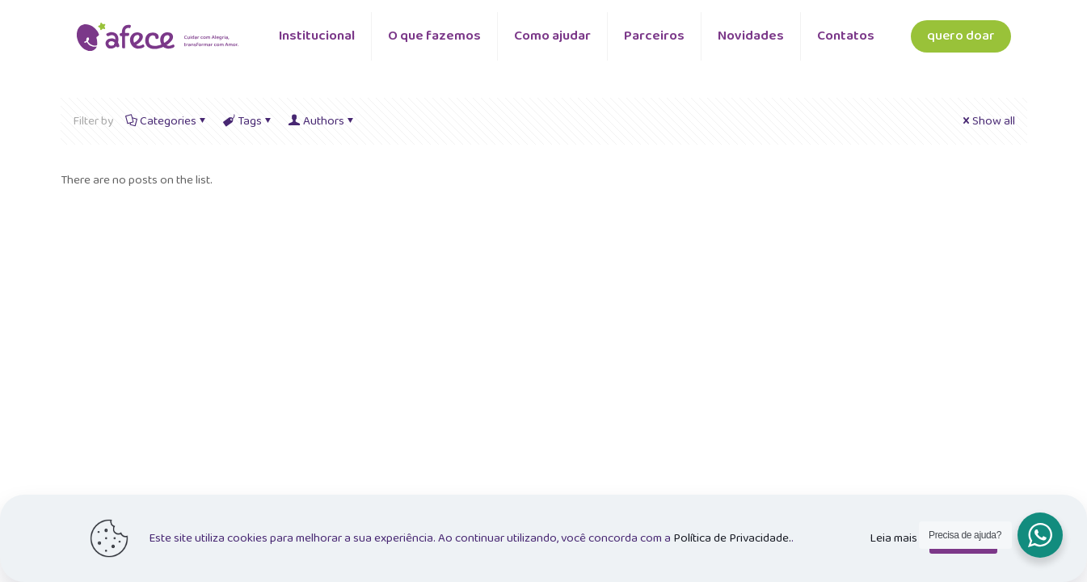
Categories (167, 121)
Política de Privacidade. (732, 538)
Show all (987, 121)
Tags (248, 121)
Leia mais (893, 538)
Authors (322, 121)
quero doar (961, 36)
